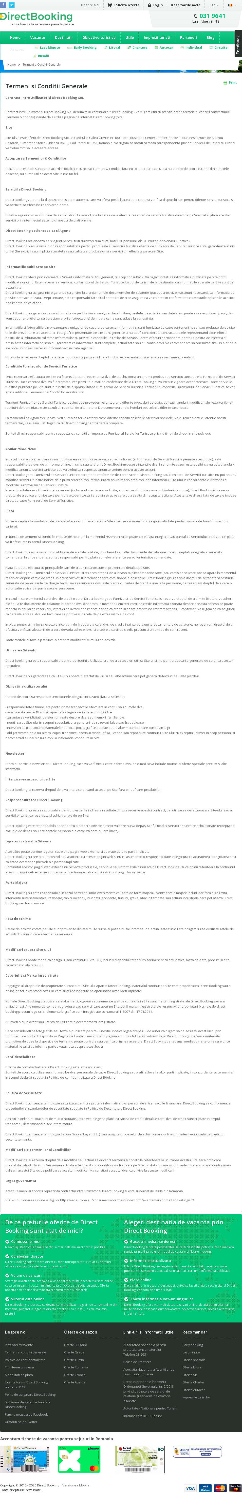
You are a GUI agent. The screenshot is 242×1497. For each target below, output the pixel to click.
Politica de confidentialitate (25, 1360)
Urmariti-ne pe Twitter (21, 1422)
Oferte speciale (194, 1360)
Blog (211, 37)
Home (15, 37)
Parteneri (188, 37)
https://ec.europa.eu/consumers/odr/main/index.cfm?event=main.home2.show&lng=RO (127, 1200)
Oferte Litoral (192, 1367)
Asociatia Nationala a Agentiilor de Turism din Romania (148, 1372)
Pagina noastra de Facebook (26, 1414)
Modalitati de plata (19, 1375)
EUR (212, 5)
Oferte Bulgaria (75, 1345)
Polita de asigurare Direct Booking (30, 1394)
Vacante (37, 37)
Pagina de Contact (72, 1036)
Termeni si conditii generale (25, 1352)
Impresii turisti (157, 37)
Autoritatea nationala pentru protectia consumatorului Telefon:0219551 (144, 1350)
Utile (130, 37)
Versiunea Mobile (76, 1485)
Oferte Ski (190, 1375)
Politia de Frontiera (137, 1362)
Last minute (191, 1352)
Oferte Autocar (194, 1390)
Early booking (193, 1345)
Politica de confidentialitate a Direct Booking (82, 1077)
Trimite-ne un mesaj (20, 1367)
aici (98, 1067)
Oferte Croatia (75, 1375)
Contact (17, 49)
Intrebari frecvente (19, 1345)
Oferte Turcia (74, 1360)
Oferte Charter (194, 1382)
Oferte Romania (76, 1367)
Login (155, 5)
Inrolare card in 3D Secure (142, 1416)
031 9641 (213, 16)
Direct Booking (36, 17)
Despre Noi (90, 5)
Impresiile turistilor (196, 1397)
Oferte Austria (74, 1382)
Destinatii (64, 37)
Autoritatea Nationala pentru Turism (150, 1408)
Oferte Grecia (74, 1352)
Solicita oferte (124, 5)
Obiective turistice (99, 37)
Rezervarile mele (185, 5)
